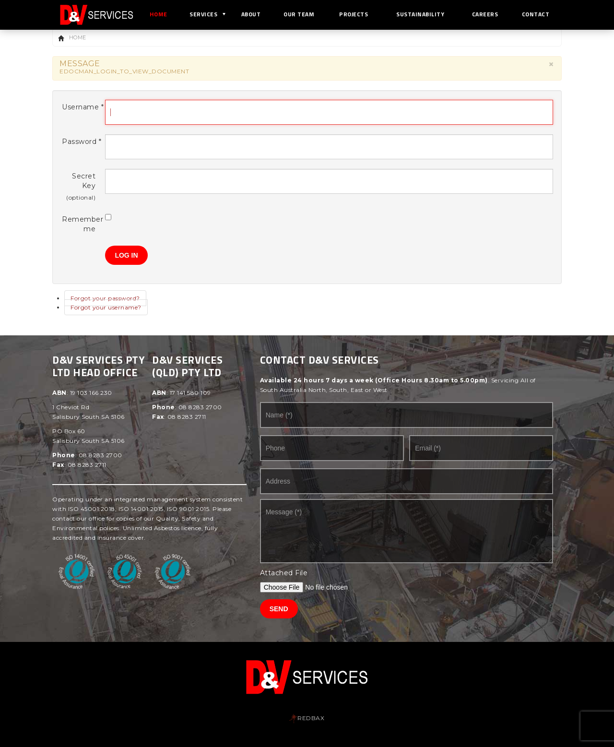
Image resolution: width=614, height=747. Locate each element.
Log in (126, 255)
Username (78, 107)
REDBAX (306, 718)
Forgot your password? (105, 298)
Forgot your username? (106, 307)
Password (78, 141)
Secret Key (83, 181)
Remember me (78, 224)
